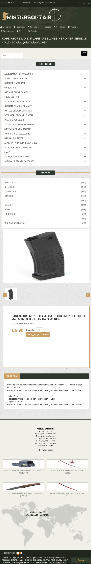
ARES (45, 209)
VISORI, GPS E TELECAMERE (17, 134)
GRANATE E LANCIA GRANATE (18, 106)
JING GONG (45, 214)
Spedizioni (33, 27)
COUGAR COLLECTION (45, 223)
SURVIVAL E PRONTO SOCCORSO (19, 161)
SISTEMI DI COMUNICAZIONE (17, 129)
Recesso (46, 27)
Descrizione (12, 376)
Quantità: (30, 330)
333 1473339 (24, 3)
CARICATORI (10, 88)
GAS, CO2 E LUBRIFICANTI (16, 92)
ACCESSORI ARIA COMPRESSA (18, 147)
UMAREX (45, 205)
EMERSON (45, 196)
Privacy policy (7, 31)
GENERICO (45, 187)
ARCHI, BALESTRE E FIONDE (17, 157)
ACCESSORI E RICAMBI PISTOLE (18, 115)
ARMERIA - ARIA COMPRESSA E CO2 (20, 143)
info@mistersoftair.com (44, 3)
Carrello (32, 31)
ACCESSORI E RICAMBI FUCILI (18, 101)
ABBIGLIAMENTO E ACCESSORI (18, 74)
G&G (45, 200)
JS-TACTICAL (45, 191)
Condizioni (59, 27)
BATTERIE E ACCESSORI (15, 83)
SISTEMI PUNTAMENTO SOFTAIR (19, 124)
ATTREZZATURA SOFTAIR (16, 78)
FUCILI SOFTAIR (11, 97)
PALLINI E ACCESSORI (14, 120)
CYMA (45, 218)
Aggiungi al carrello (38, 334)
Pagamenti (19, 27)
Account (21, 31)
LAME (7, 152)
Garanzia (73, 27)
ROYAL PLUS (45, 182)
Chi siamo (5, 27)
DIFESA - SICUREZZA (13, 138)
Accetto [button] (81, 560)
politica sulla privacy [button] (57, 562)
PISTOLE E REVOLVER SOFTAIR (18, 111)
